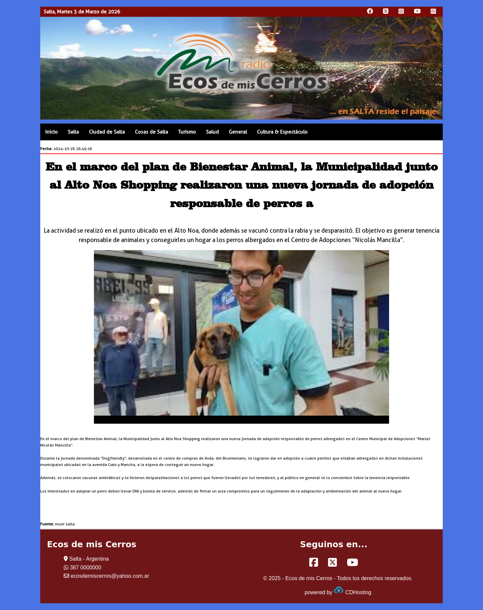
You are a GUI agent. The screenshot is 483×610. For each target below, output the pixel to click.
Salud (212, 132)
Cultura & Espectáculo (282, 132)
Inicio (51, 132)
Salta (73, 132)
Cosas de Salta (151, 132)
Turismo (187, 132)
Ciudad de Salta (107, 132)
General (238, 132)
